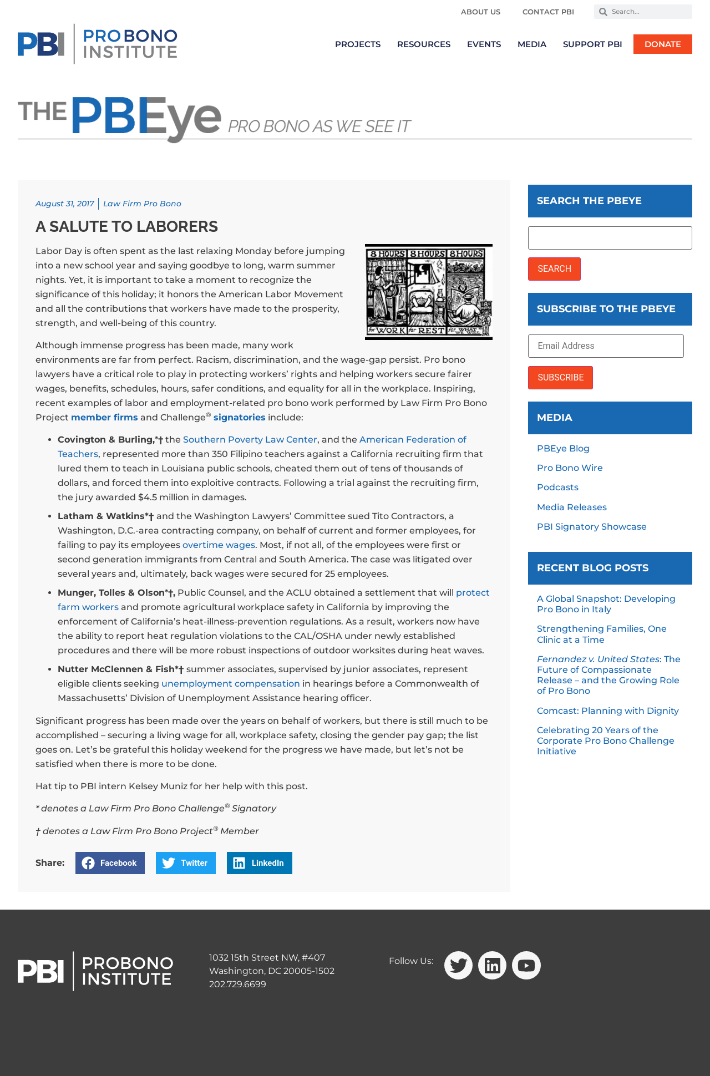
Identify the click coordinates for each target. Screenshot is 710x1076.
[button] (110, 863)
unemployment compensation (230, 683)
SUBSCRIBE (560, 377)
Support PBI (592, 44)
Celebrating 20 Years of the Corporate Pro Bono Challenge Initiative (605, 741)
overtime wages (218, 545)
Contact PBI (548, 11)
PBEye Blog (563, 448)
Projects (358, 44)
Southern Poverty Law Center (250, 439)
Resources (423, 44)
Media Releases (572, 507)
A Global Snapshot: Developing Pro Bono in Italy (606, 604)
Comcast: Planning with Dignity (608, 711)
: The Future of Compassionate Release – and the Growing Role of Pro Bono (609, 675)
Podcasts (558, 487)
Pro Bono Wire (570, 468)
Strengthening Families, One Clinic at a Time (602, 633)
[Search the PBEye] (610, 238)
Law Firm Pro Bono (142, 204)
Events (484, 44)
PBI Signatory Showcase (592, 526)
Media (532, 44)
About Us (480, 11)
